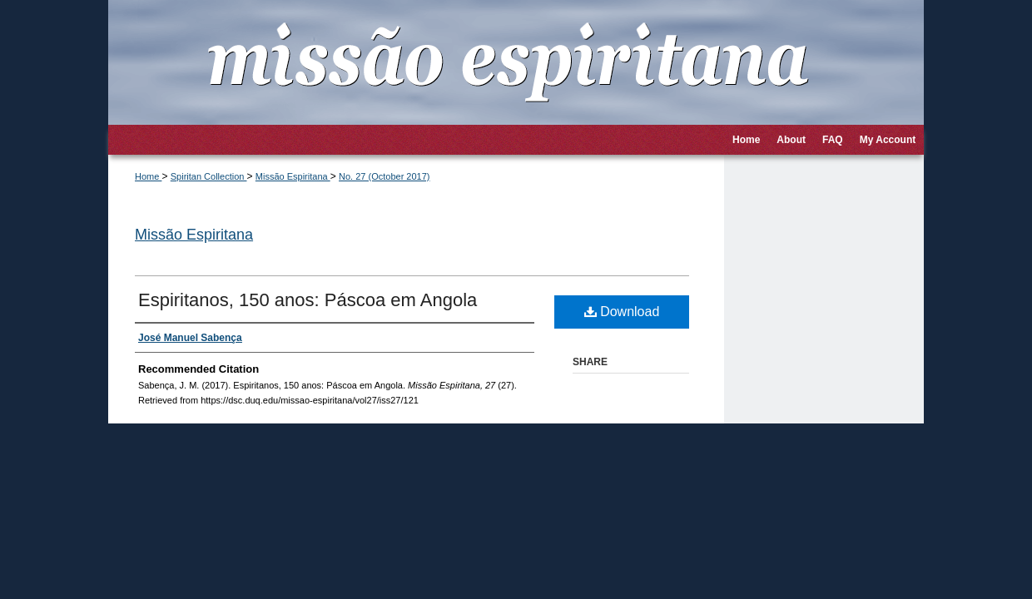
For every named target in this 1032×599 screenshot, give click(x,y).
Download (622, 311)
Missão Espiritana (293, 176)
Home (148, 176)
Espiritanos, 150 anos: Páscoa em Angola (307, 300)
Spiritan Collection (209, 176)
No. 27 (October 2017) (384, 176)
